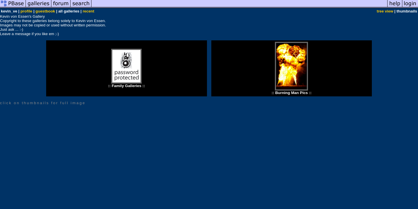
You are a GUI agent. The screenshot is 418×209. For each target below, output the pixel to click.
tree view (385, 11)
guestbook (45, 11)
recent (88, 11)
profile (26, 11)
